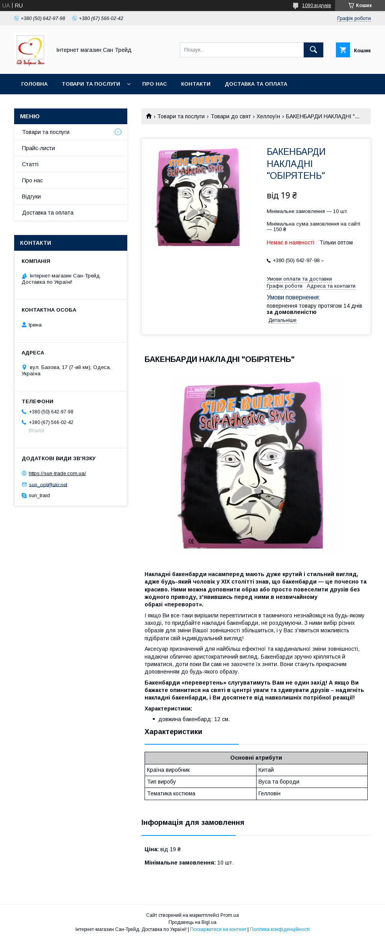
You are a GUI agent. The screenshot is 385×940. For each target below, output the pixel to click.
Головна (34, 84)
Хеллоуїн (268, 116)
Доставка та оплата (256, 84)
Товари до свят (231, 116)
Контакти (196, 84)
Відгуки (31, 196)
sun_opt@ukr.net (48, 484)
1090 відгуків (316, 5)
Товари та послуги (91, 84)
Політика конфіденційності (280, 929)
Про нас (154, 84)
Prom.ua (229, 915)
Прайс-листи (38, 148)
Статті (30, 164)
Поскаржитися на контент (218, 929)
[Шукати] (313, 49)
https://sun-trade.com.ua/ (57, 473)
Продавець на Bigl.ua (192, 922)
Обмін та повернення (54, 104)
